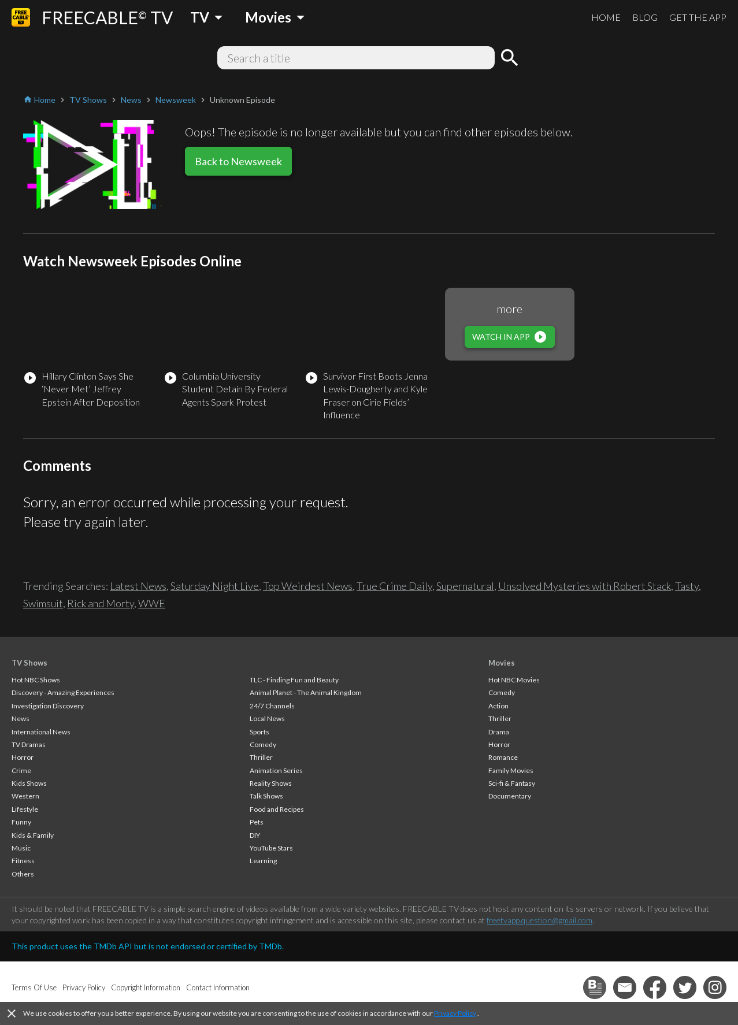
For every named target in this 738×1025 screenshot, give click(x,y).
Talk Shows (266, 796)
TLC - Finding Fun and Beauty (294, 679)
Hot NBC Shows (36, 679)
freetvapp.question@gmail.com (539, 920)
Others (23, 874)
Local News (267, 718)
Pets (257, 822)
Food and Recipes (277, 809)
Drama (498, 731)
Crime (21, 770)
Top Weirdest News (308, 586)
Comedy (263, 744)
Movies (501, 662)
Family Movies (510, 770)
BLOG (645, 17)
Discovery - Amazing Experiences (63, 692)
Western (25, 796)
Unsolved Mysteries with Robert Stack (584, 586)
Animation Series (276, 770)
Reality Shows (271, 783)
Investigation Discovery (48, 705)
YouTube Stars (271, 848)
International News (41, 731)
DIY (255, 835)
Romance (503, 757)
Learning (263, 860)
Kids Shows (29, 783)
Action (498, 705)
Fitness (23, 860)
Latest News (138, 586)
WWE (151, 603)
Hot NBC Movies (514, 679)
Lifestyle (25, 809)
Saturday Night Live (214, 586)
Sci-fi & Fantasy (511, 783)
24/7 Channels (272, 705)
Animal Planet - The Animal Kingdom (306, 692)
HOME (606, 17)
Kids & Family (33, 835)
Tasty (687, 586)
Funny (21, 822)
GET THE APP (697, 17)
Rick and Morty (100, 603)
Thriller (261, 757)
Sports (259, 731)
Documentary (509, 796)
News (20, 718)
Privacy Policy (455, 1013)
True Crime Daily (394, 586)
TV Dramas (29, 744)
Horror (23, 757)
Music (21, 848)
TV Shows (29, 662)
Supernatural (465, 586)
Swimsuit (43, 603)
